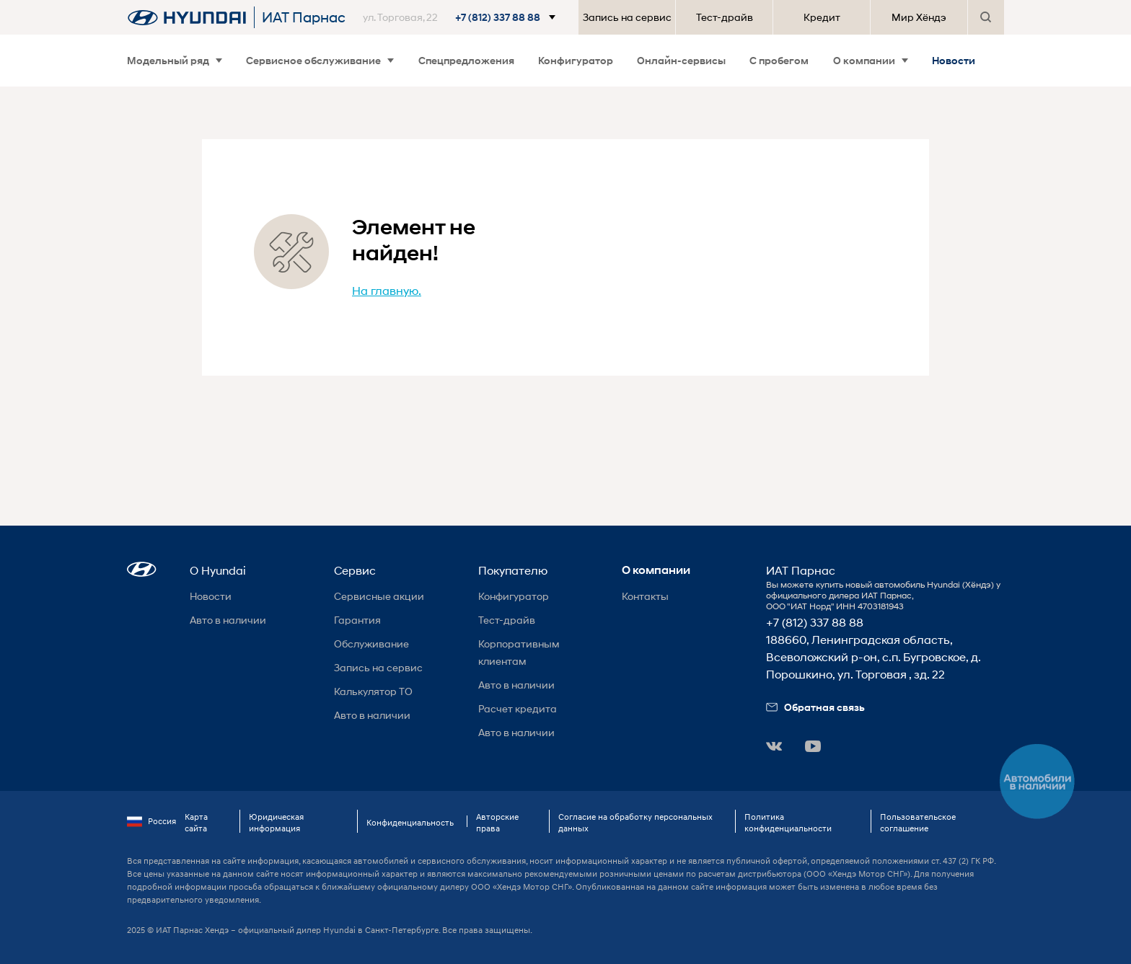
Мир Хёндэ (919, 17)
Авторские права (497, 822)
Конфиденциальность (410, 822)
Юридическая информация (276, 822)
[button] (462, 17)
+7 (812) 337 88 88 (814, 622)
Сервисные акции (379, 596)
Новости (953, 60)
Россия (151, 821)
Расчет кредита (517, 708)
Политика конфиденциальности (788, 822)
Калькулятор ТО (373, 691)
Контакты (645, 596)
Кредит (822, 17)
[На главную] (187, 17)
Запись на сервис (627, 17)
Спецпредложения (466, 60)
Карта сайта (196, 822)
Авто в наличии (228, 620)
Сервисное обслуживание (320, 60)
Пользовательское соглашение (918, 822)
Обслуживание (371, 643)
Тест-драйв (724, 17)
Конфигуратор (575, 60)
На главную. (386, 290)
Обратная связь (815, 707)
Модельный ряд (174, 60)
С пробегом (779, 60)
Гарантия (357, 620)
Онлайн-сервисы (681, 60)
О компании (870, 60)
